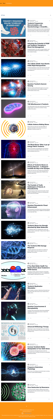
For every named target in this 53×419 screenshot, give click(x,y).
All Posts (3, 15)
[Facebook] (26, 406)
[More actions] (49, 20)
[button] (50, 15)
